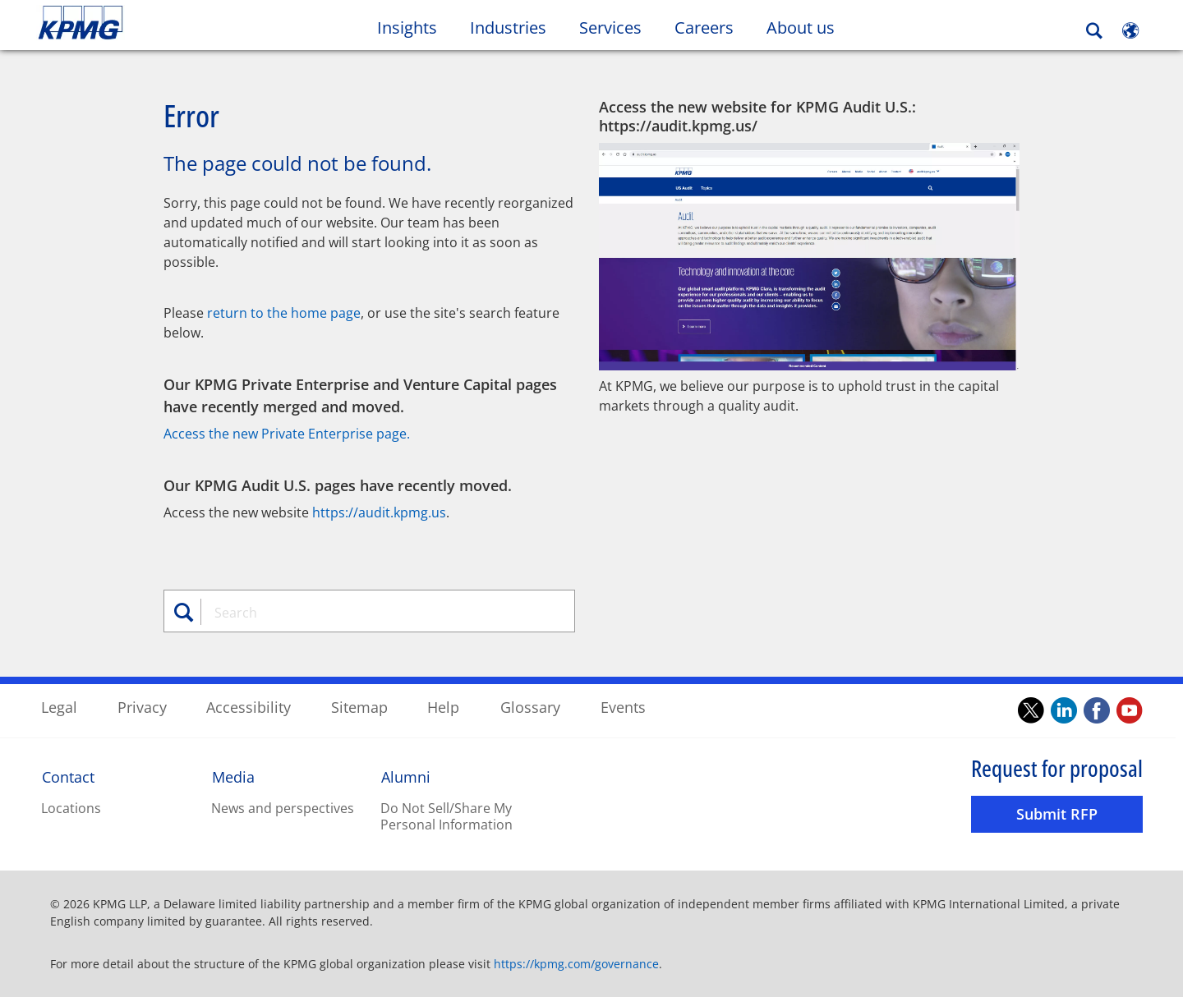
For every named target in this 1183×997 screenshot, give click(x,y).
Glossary (530, 706)
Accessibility (248, 706)
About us (808, 27)
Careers (712, 27)
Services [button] (610, 27)
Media (233, 776)
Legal (59, 706)
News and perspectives (282, 807)
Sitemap (359, 706)
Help (443, 706)
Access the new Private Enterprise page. (286, 433)
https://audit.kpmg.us (379, 512)
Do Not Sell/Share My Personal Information (446, 816)
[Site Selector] (1130, 30)
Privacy (142, 706)
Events (623, 706)
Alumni (405, 776)
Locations (71, 807)
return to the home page (284, 312)
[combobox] (375, 612)
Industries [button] (508, 27)
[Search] (1094, 31)
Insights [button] (407, 27)
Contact (68, 776)
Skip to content (143, 23)
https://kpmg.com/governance (576, 963)
